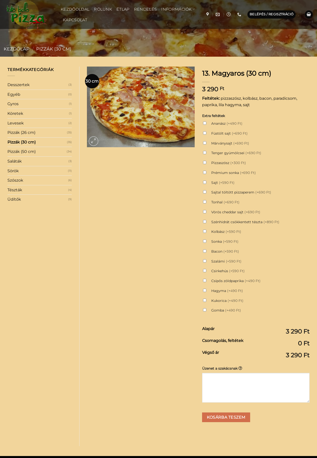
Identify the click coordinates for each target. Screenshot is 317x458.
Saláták (14, 120)
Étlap (123, 9)
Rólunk (103, 9)
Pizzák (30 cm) (21, 100)
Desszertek (18, 43)
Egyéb (13, 53)
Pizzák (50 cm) (21, 110)
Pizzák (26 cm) (21, 91)
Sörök (13, 129)
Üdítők (14, 158)
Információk (178, 9)
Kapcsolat (75, 20)
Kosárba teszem (226, 376)
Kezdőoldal (75, 9)
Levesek (15, 81)
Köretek (15, 72)
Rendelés (145, 9)
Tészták (14, 148)
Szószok (15, 139)
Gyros (13, 62)
